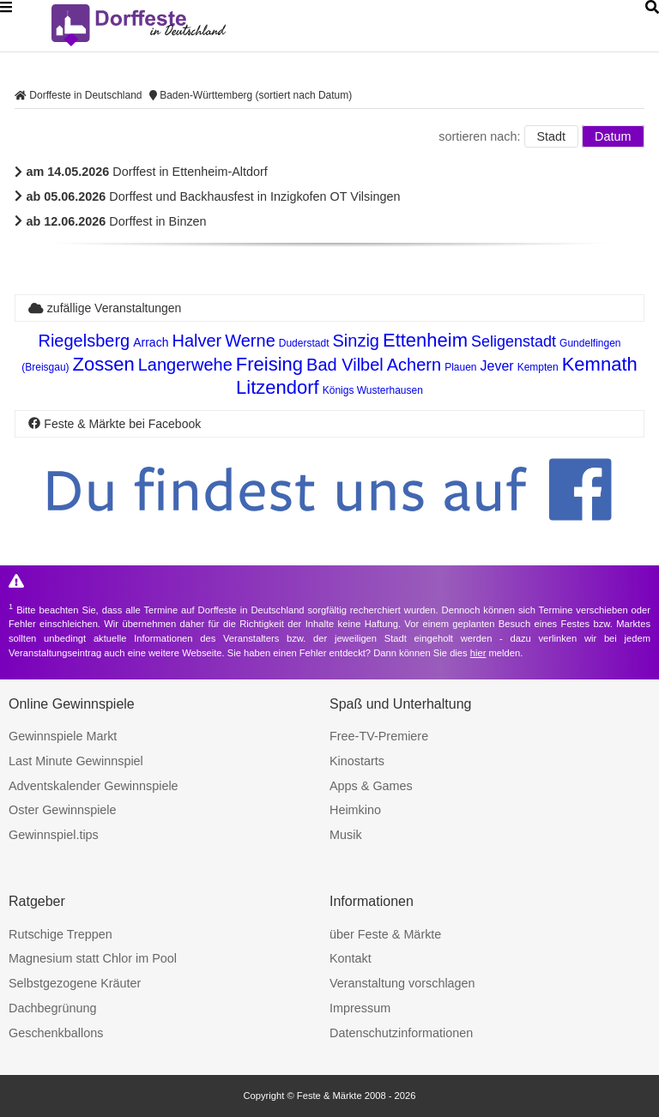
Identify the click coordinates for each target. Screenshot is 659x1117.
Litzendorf (277, 387)
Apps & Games (371, 786)
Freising (269, 364)
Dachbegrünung (52, 1008)
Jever (497, 366)
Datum (613, 136)
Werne (250, 340)
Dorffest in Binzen (110, 221)
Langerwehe (185, 364)
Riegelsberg (84, 340)
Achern (414, 364)
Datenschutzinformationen (401, 1033)
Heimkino (355, 810)
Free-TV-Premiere (379, 736)
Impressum (360, 1008)
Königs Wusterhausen (373, 390)
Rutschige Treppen (60, 934)
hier (478, 653)
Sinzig (355, 340)
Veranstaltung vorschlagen (402, 983)
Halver (196, 340)
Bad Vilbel (345, 364)
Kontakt (351, 958)
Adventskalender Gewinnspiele (93, 786)
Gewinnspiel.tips (54, 835)
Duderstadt (304, 343)
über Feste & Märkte (385, 934)
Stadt (551, 136)
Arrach (150, 342)
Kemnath (600, 364)
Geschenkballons (56, 1033)
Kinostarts (357, 761)
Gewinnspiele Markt (63, 736)
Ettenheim (425, 340)
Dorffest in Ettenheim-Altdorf (141, 171)
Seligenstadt (513, 341)
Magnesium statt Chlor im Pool (93, 958)
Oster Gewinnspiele (63, 810)
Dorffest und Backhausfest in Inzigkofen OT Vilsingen (207, 196)
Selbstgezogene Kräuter (75, 983)
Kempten (538, 367)
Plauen (460, 367)
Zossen (104, 364)
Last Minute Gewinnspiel (76, 761)
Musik (346, 835)
